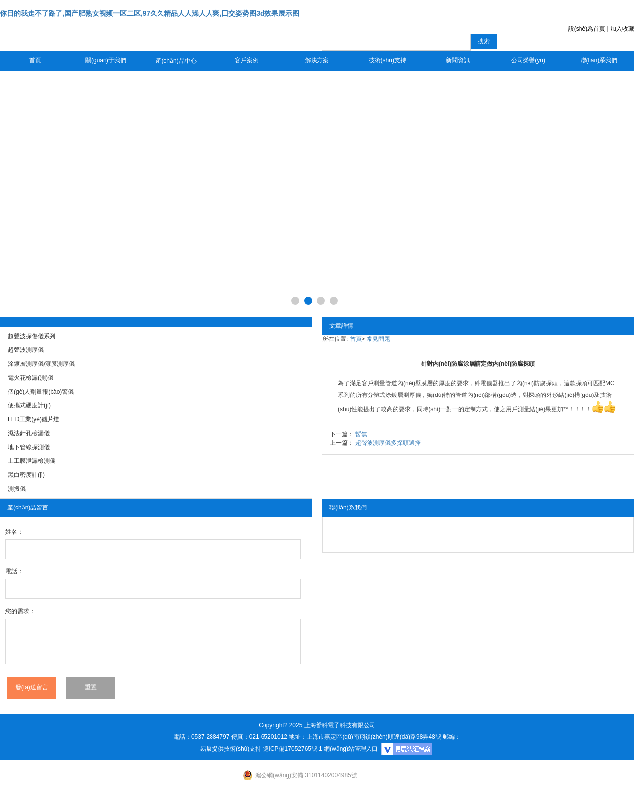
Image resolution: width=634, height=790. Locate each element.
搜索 (484, 41)
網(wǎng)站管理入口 (351, 748)
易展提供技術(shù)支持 (230, 748)
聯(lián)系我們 (599, 60)
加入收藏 (622, 28)
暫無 (361, 434)
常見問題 (378, 339)
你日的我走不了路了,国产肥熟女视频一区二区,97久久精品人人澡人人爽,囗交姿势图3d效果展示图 (149, 13)
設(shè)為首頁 (586, 28)
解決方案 (317, 60)
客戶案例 (247, 60)
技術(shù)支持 (387, 60)
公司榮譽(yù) (528, 60)
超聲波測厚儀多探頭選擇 (388, 442)
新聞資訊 (458, 60)
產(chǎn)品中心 (176, 60)
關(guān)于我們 (105, 60)
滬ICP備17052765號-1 (292, 748)
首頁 (35, 60)
